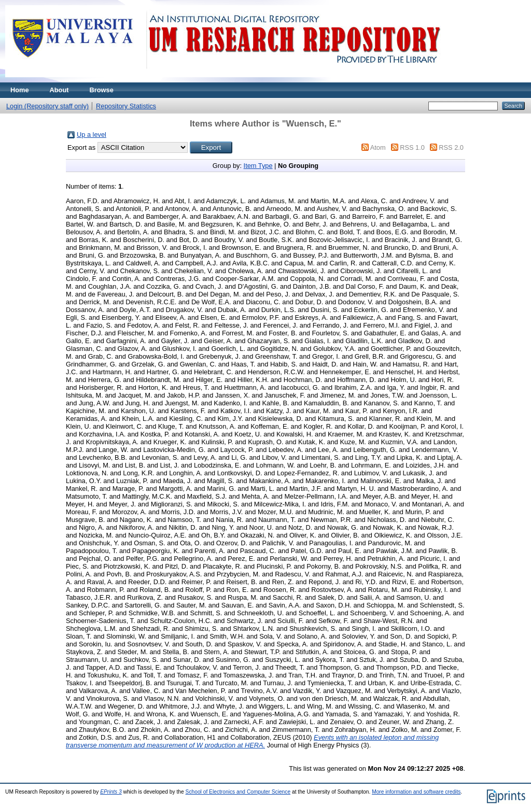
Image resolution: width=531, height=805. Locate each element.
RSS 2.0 (451, 147)
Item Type (258, 166)
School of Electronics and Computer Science (238, 792)
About (59, 90)
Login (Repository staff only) (47, 106)
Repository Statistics (126, 106)
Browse (102, 90)
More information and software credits (416, 792)
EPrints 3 (111, 792)
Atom (378, 147)
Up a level (91, 134)
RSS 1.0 (412, 147)
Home (19, 90)
